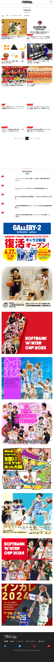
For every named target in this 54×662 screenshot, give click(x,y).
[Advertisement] (27, 154)
